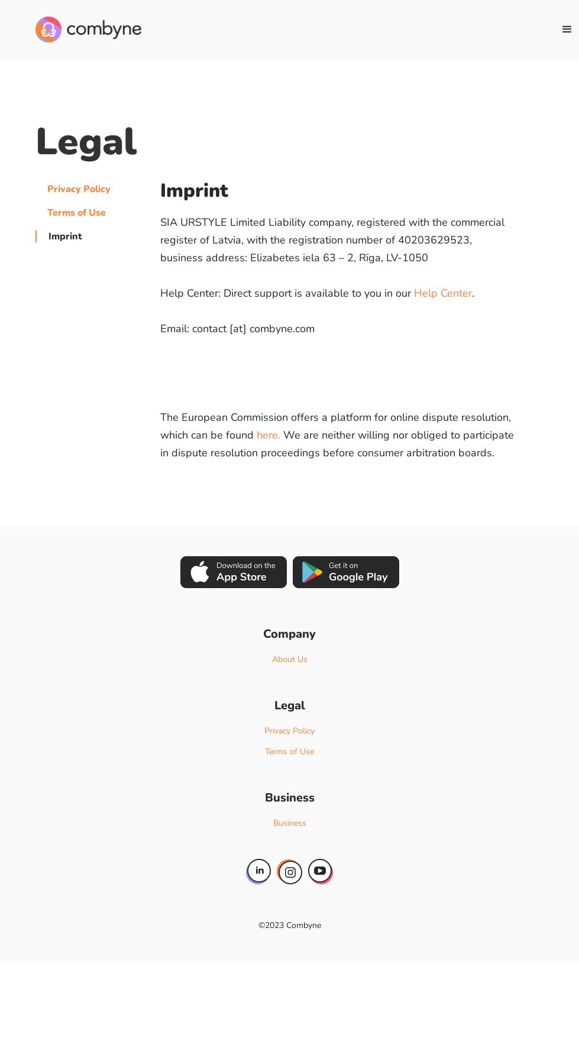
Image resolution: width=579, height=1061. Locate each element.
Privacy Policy (79, 189)
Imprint (65, 236)
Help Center (443, 293)
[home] (88, 30)
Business (289, 823)
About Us (290, 659)
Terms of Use (76, 213)
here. (268, 435)
